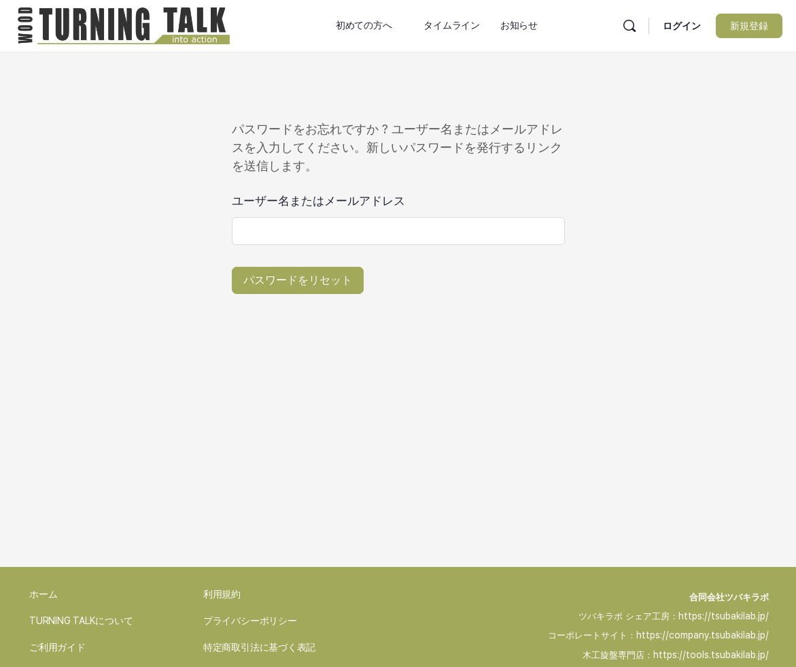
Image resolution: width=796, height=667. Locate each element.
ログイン (682, 25)
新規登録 (749, 25)
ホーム (43, 594)
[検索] (629, 26)
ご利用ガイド (57, 647)
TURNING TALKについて (81, 620)
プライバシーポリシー (250, 620)
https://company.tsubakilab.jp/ (702, 635)
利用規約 (222, 594)
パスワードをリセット (297, 280)
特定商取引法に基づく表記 (259, 647)
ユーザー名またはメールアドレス (318, 201)
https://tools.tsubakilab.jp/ (711, 654)
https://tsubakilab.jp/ (723, 616)
